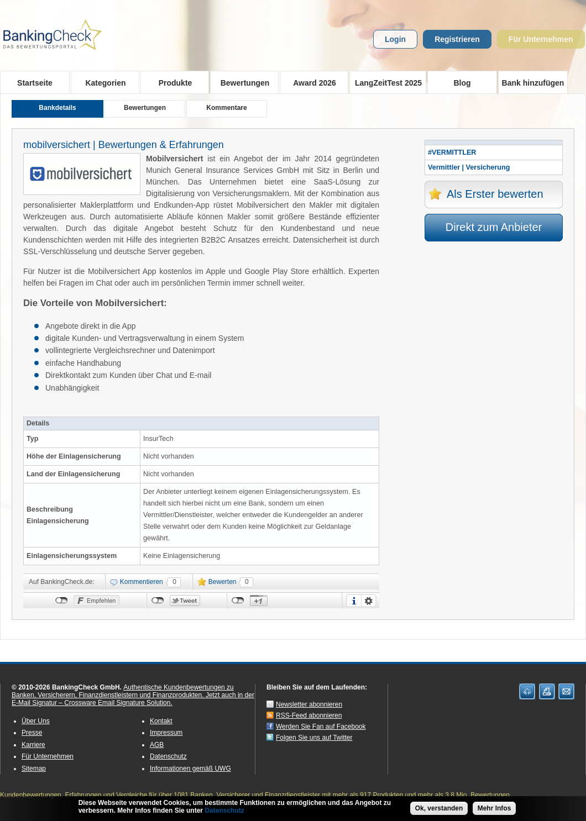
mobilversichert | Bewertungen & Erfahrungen (123, 144)
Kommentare (226, 108)
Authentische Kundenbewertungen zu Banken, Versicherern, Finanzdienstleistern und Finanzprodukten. (123, 691)
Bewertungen (241, 82)
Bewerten (222, 582)
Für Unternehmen (541, 39)
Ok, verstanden (439, 808)
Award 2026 (311, 82)
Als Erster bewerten (495, 194)
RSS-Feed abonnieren (309, 715)
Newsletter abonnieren (309, 704)
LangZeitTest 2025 (385, 82)
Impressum (166, 732)
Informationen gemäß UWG (190, 768)
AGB (157, 745)
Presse (32, 732)
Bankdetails (57, 108)
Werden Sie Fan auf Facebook (321, 726)
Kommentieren (141, 582)
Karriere (33, 745)
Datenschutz (168, 756)
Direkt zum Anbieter (494, 227)
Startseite (35, 82)
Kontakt (161, 721)
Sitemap (34, 768)
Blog (461, 82)
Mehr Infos (494, 808)
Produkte (171, 82)
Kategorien (102, 82)
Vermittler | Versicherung (469, 167)
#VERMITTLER (452, 152)
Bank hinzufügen (533, 82)
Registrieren (457, 39)
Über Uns (36, 721)
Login (395, 39)
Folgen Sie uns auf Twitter (314, 737)
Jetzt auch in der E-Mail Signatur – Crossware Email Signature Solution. (133, 699)
